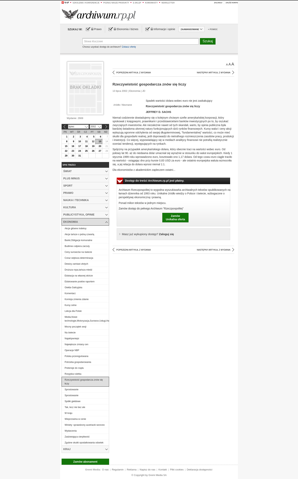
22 (66, 151)
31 (79, 155)
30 (73, 155)
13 (100, 141)
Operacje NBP (72, 350)
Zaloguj (218, 3)
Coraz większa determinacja (79, 258)
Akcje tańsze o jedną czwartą (79, 234)
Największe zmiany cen (76, 344)
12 (93, 141)
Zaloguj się (148, 234)
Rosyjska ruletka (73, 374)
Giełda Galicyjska (73, 287)
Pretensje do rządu (74, 368)
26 (93, 151)
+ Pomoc (213, 29)
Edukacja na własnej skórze (79, 275)
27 (100, 151)
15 (66, 146)
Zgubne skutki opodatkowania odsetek (84, 442)
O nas (105, 469)
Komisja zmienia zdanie (77, 299)
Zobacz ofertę (129, 47)
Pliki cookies (177, 469)
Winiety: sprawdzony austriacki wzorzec (85, 425)
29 (66, 155)
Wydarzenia (71, 431)
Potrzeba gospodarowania (78, 362)
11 (86, 141)
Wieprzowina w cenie (75, 419)
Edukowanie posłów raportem (79, 281)
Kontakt (163, 469)
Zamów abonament (85, 461)
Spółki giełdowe (72, 401)
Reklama (131, 469)
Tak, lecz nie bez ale (75, 407)
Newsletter (168, 3)
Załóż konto (232, 3)
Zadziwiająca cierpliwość (77, 436)
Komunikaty (151, 3)
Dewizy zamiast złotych (76, 264)
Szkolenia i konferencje (86, 3)
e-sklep (137, 3)
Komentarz (70, 293)
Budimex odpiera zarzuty (77, 246)
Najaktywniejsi (72, 338)
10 (79, 141)
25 (86, 151)
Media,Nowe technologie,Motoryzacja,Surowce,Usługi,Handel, (87, 319)
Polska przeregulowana (76, 356)
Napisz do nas (147, 469)
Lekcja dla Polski (73, 311)
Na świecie (70, 332)
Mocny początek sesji (75, 326)
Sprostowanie (71, 389)
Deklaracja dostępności (199, 469)
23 (73, 151)
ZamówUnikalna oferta (175, 217)
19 (93, 146)
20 (100, 146)
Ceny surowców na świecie (78, 252)
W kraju (68, 413)
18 (86, 146)
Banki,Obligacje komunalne (78, 240)
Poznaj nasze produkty (116, 3)
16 (73, 146)
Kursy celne (71, 305)
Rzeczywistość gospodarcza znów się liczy (84, 381)
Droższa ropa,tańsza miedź (78, 269)
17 (79, 146)
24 (79, 151)
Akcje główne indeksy (75, 228)
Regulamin (118, 469)
